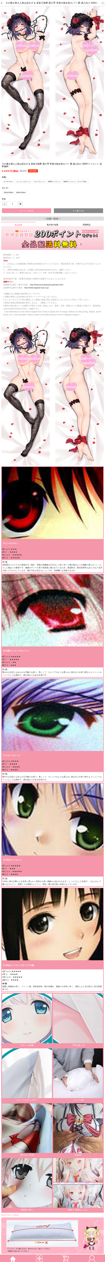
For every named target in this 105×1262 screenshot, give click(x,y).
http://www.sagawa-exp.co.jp (36, 288)
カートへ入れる (26, 211)
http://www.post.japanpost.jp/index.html (46, 285)
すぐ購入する (78, 211)
